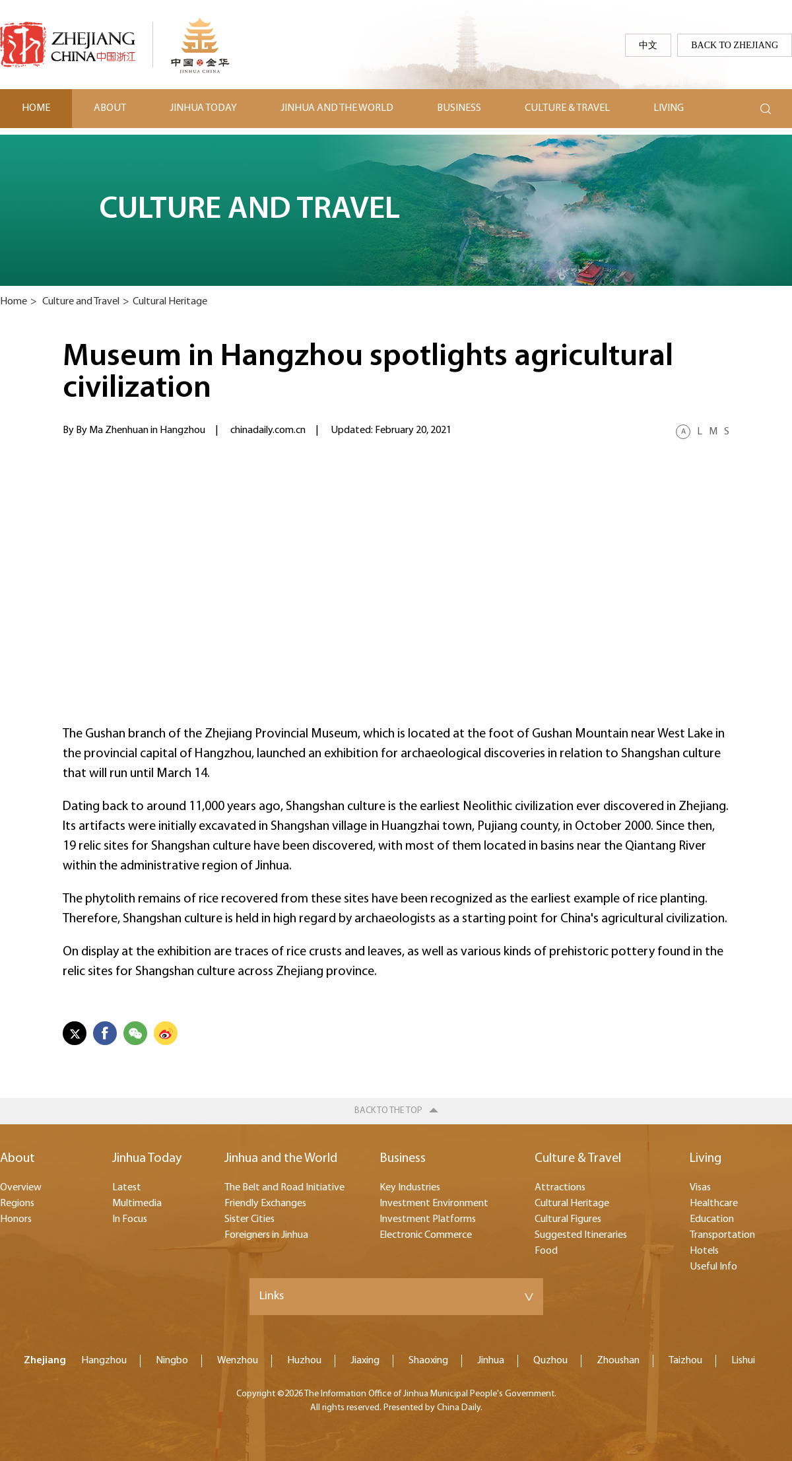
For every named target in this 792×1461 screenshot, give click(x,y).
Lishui (743, 1360)
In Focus (129, 1219)
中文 (648, 45)
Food (546, 1251)
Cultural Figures (568, 1219)
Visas (700, 1187)
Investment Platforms (428, 1219)
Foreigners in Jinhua (266, 1235)
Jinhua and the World (336, 108)
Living (668, 108)
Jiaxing (365, 1360)
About (110, 108)
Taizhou (685, 1360)
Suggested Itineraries (581, 1235)
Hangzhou (104, 1360)
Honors (16, 1219)
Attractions (560, 1187)
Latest (126, 1187)
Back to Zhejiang (734, 45)
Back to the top (388, 1111)
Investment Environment (434, 1203)
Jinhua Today (203, 108)
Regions (17, 1203)
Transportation (722, 1235)
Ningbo (172, 1360)
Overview (21, 1187)
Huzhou (304, 1360)
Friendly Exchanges (265, 1203)
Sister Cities (249, 1219)
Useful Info (713, 1267)
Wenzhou (237, 1360)
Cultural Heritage (170, 301)
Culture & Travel (567, 108)
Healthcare (714, 1203)
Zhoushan (618, 1360)
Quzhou (550, 1360)
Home (36, 108)
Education (712, 1219)
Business (459, 108)
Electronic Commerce (426, 1235)
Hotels (704, 1251)
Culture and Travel (80, 301)
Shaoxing (428, 1360)
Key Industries (410, 1187)
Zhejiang (45, 1360)
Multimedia (137, 1203)
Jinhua (490, 1360)
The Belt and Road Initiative (284, 1187)
